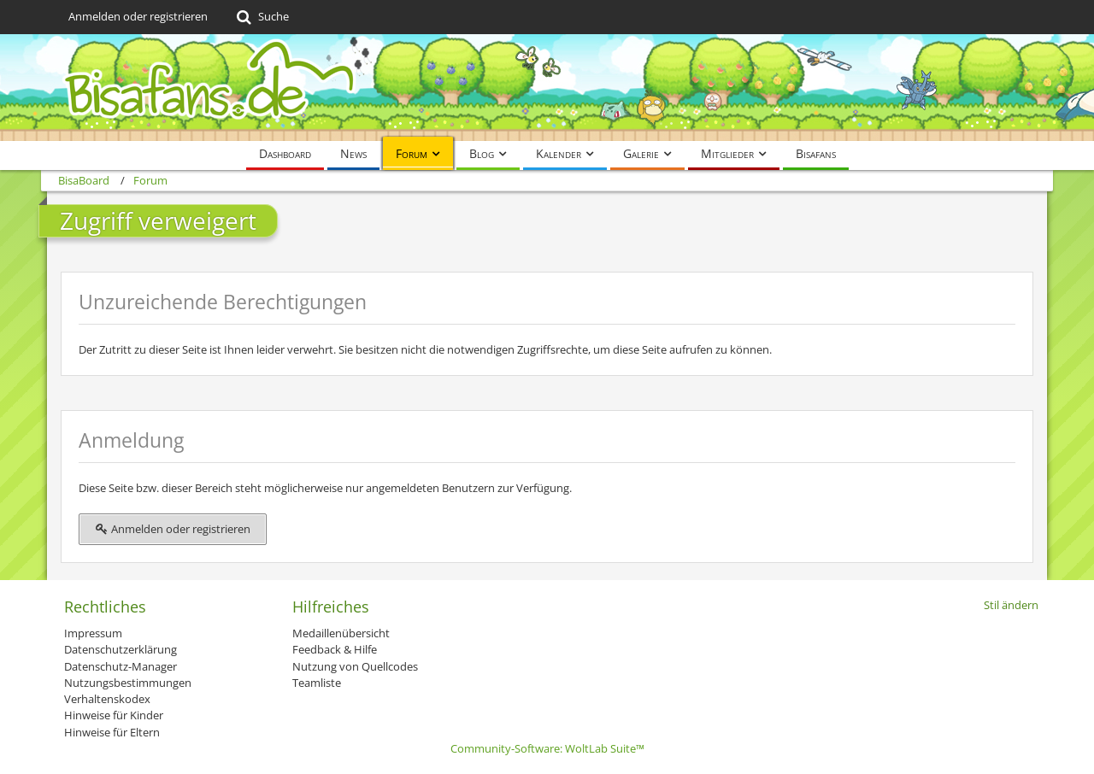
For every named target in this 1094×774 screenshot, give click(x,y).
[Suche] (261, 17)
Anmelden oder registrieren (138, 16)
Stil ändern (1011, 605)
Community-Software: (547, 748)
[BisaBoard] (547, 87)
